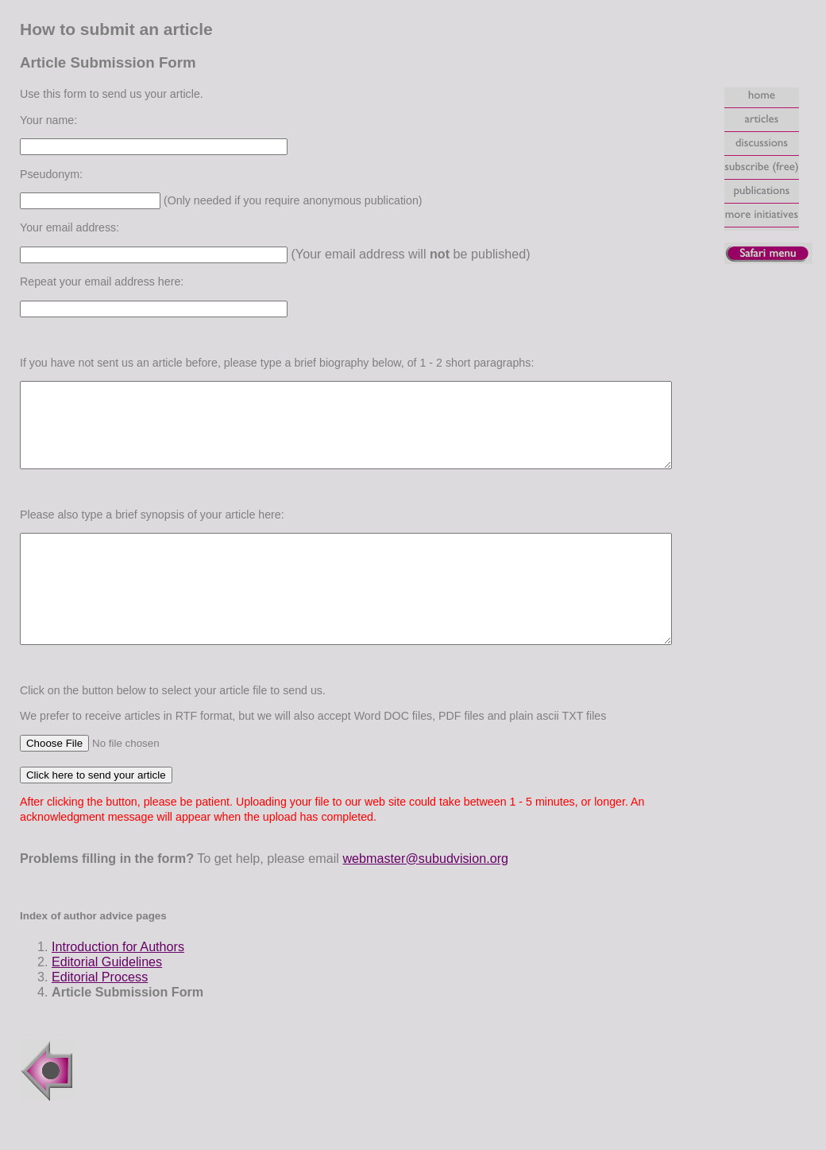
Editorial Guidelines (93, 1000)
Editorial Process (86, 1015)
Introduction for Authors (104, 984)
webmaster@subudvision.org (412, 896)
